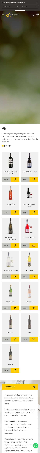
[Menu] (3, 3)
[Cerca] (33, 3)
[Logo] (12, 3)
